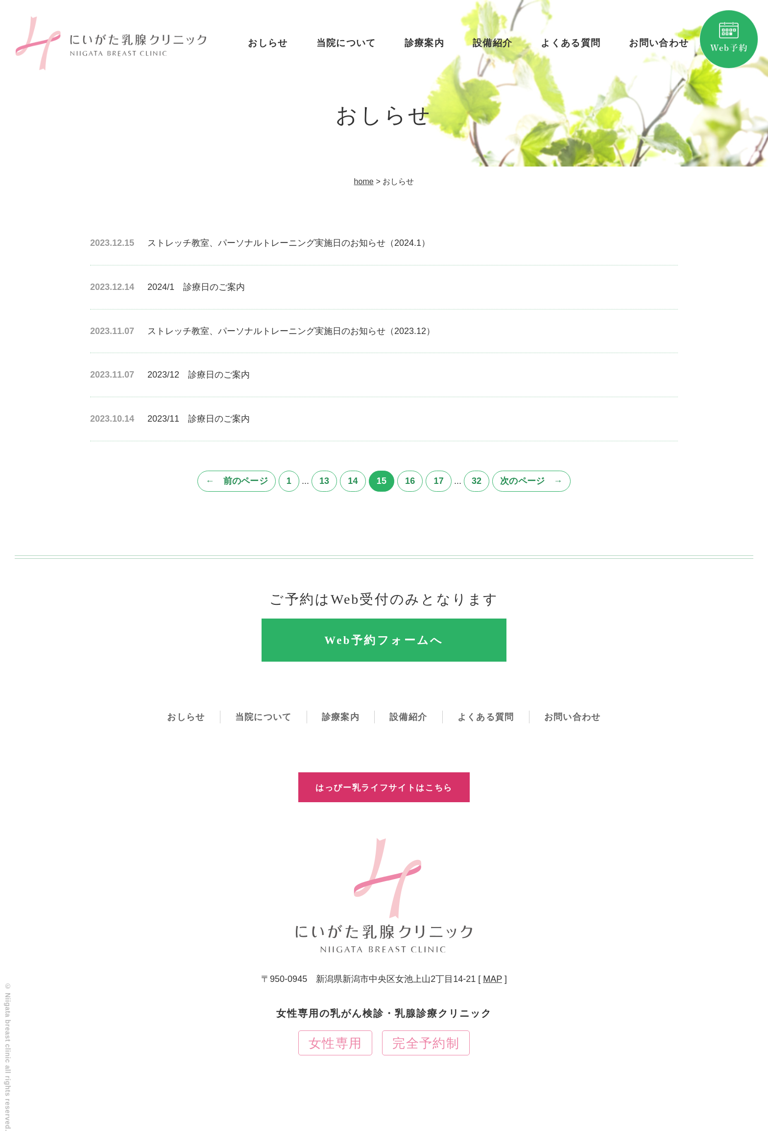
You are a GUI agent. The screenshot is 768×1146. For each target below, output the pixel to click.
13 (324, 481)
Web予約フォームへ (384, 643)
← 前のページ (236, 481)
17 (438, 481)
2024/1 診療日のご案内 (196, 287)
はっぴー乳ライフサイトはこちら (384, 796)
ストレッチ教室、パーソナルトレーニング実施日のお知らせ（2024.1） (288, 243)
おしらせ (266, 46)
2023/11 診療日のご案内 (198, 419)
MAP (492, 996)
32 (476, 481)
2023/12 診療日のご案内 (198, 375)
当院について (344, 46)
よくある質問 (569, 46)
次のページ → (531, 481)
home (364, 181)
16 (410, 481)
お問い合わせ (657, 46)
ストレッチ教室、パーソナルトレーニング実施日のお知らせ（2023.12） (291, 331)
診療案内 (422, 46)
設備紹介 (491, 46)
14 (353, 481)
